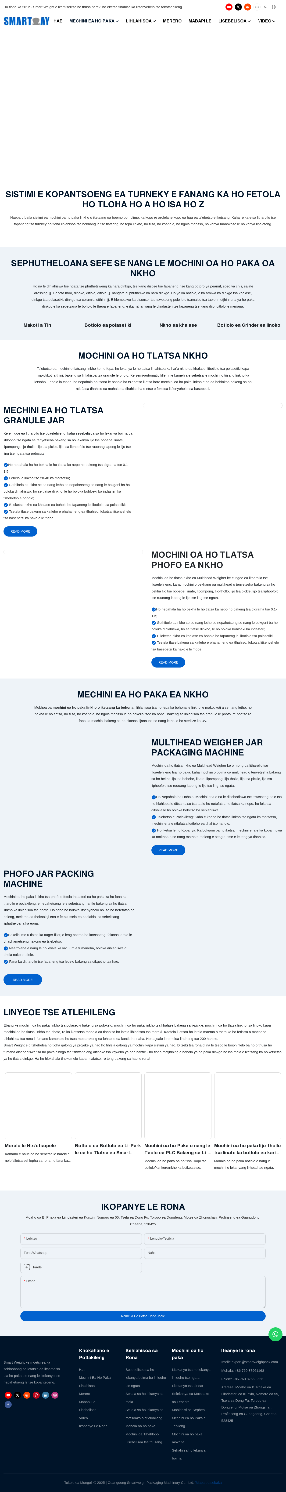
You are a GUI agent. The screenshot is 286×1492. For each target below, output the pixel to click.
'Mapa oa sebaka (208, 1483)
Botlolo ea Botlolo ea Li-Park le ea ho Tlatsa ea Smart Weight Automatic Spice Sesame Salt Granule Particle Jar (108, 1149)
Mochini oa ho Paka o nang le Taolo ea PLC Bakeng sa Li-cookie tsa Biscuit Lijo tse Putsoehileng (177, 1149)
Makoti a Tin (37, 325)
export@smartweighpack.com (255, 1362)
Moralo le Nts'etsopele (30, 1145)
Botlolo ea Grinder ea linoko (248, 325)
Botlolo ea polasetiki (107, 325)
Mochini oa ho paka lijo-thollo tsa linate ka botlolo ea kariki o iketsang (247, 1149)
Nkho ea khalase (178, 325)
